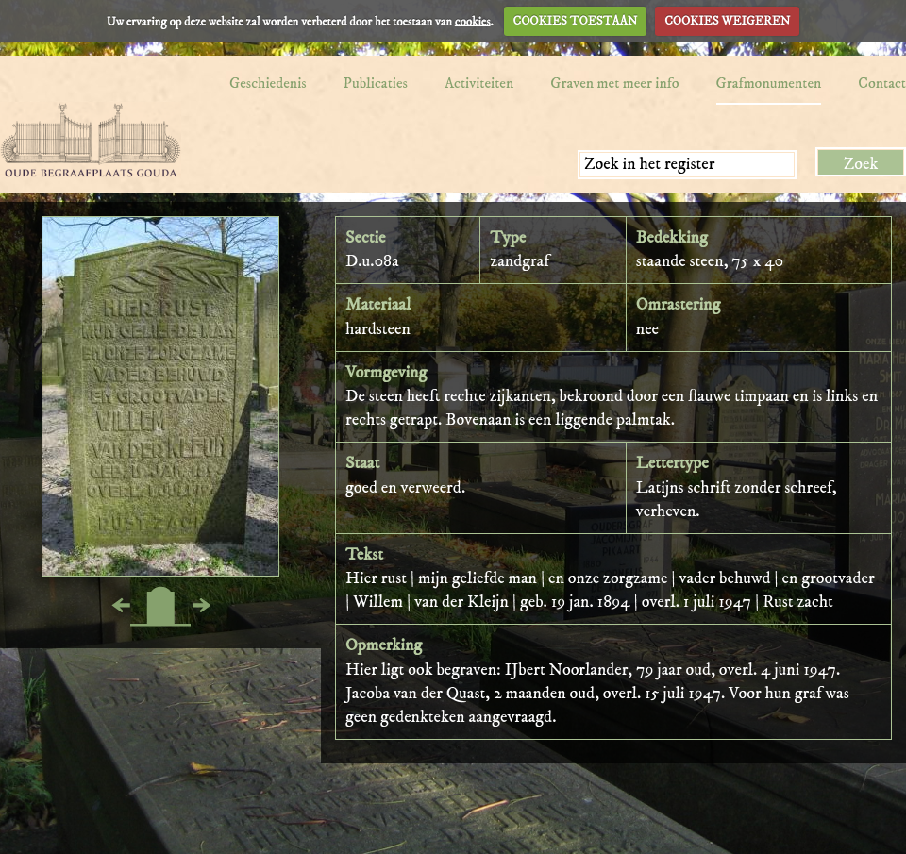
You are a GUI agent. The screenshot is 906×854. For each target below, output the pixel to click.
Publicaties (376, 83)
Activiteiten (479, 83)
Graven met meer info (614, 83)
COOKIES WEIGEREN (727, 20)
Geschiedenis (268, 83)
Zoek (861, 164)
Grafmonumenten (769, 83)
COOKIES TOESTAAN (575, 20)
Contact (882, 83)
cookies (473, 20)
